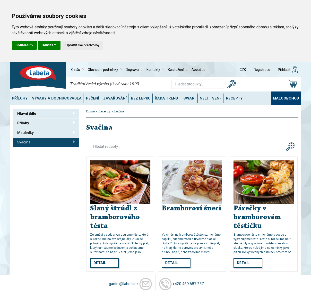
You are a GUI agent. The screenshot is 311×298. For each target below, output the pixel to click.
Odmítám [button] (49, 45)
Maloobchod (286, 98)
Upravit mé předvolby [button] (82, 45)
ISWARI (188, 98)
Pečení (92, 98)
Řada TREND (166, 98)
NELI (204, 98)
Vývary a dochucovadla (57, 98)
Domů (90, 111)
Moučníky (46, 132)
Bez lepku (140, 98)
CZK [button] (243, 70)
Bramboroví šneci (191, 208)
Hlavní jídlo (46, 113)
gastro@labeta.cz (123, 283)
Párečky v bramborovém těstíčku (257, 217)
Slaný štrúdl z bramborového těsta (115, 217)
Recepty (234, 98)
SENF (217, 98)
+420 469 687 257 (188, 283)
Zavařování (115, 98)
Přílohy (20, 98)
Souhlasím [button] (24, 45)
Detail (100, 263)
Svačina (46, 142)
